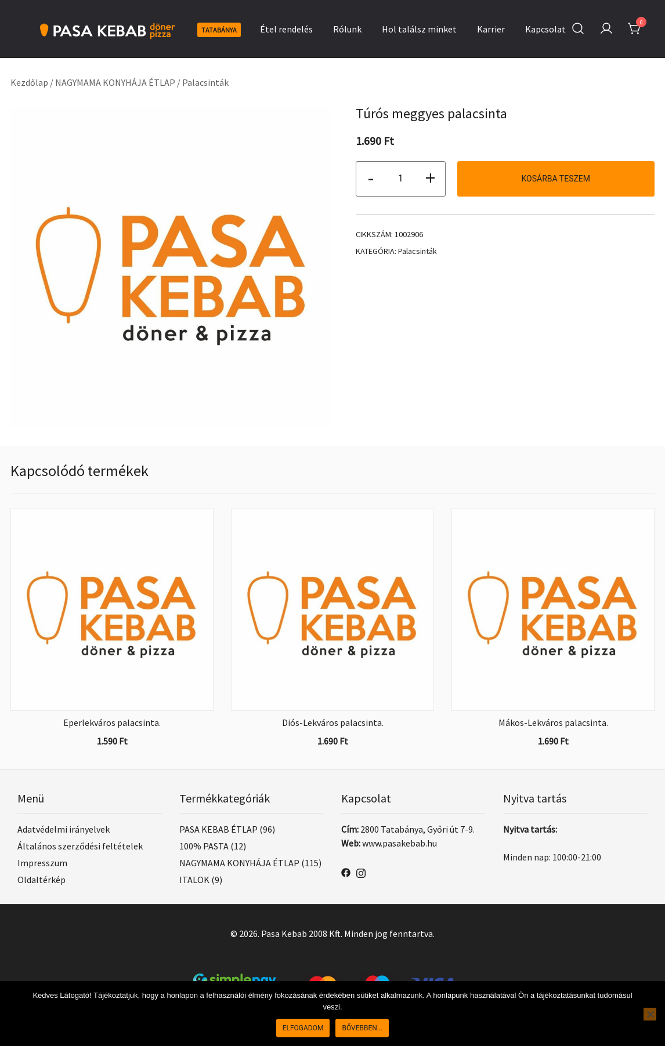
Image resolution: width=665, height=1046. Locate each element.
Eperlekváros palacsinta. (112, 722)
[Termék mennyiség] (400, 179)
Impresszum (42, 863)
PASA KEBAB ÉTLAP (218, 829)
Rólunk (347, 29)
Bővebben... (362, 1028)
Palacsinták (205, 82)
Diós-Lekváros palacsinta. (333, 722)
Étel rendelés (286, 29)
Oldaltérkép (41, 879)
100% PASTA (204, 846)
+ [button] (430, 178)
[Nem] (650, 1014)
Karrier (491, 29)
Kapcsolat (545, 29)
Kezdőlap (29, 82)
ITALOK (194, 879)
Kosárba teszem (555, 178)
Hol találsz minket (419, 29)
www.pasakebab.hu (399, 843)
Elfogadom (303, 1028)
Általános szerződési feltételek (80, 846)
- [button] (371, 178)
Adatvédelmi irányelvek (63, 829)
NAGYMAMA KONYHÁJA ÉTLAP (115, 82)
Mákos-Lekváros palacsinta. (553, 722)
